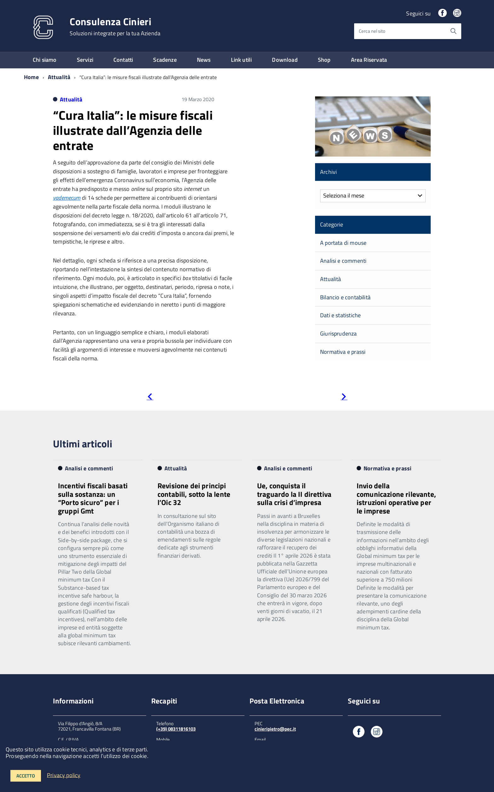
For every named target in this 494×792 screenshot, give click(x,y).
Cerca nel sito (372, 31)
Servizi (85, 59)
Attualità (59, 77)
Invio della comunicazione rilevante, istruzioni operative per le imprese (396, 498)
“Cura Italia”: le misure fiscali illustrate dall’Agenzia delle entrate (133, 130)
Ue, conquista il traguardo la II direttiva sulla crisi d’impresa (294, 494)
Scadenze (164, 59)
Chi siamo (45, 59)
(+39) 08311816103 (176, 728)
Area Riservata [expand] (369, 59)
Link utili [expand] (241, 59)
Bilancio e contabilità (345, 297)
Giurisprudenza (338, 333)
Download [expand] (284, 59)
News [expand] (204, 59)
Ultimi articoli (82, 443)
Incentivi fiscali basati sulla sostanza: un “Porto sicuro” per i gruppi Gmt (93, 498)
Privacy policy (64, 775)
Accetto (25, 775)
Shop (324, 59)
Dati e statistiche (340, 315)
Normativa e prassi (342, 351)
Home (31, 77)
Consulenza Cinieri (115, 26)
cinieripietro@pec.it (275, 728)
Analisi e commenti (343, 260)
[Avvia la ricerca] (453, 31)
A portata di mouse (343, 242)
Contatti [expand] (123, 59)
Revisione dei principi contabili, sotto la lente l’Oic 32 (194, 494)
